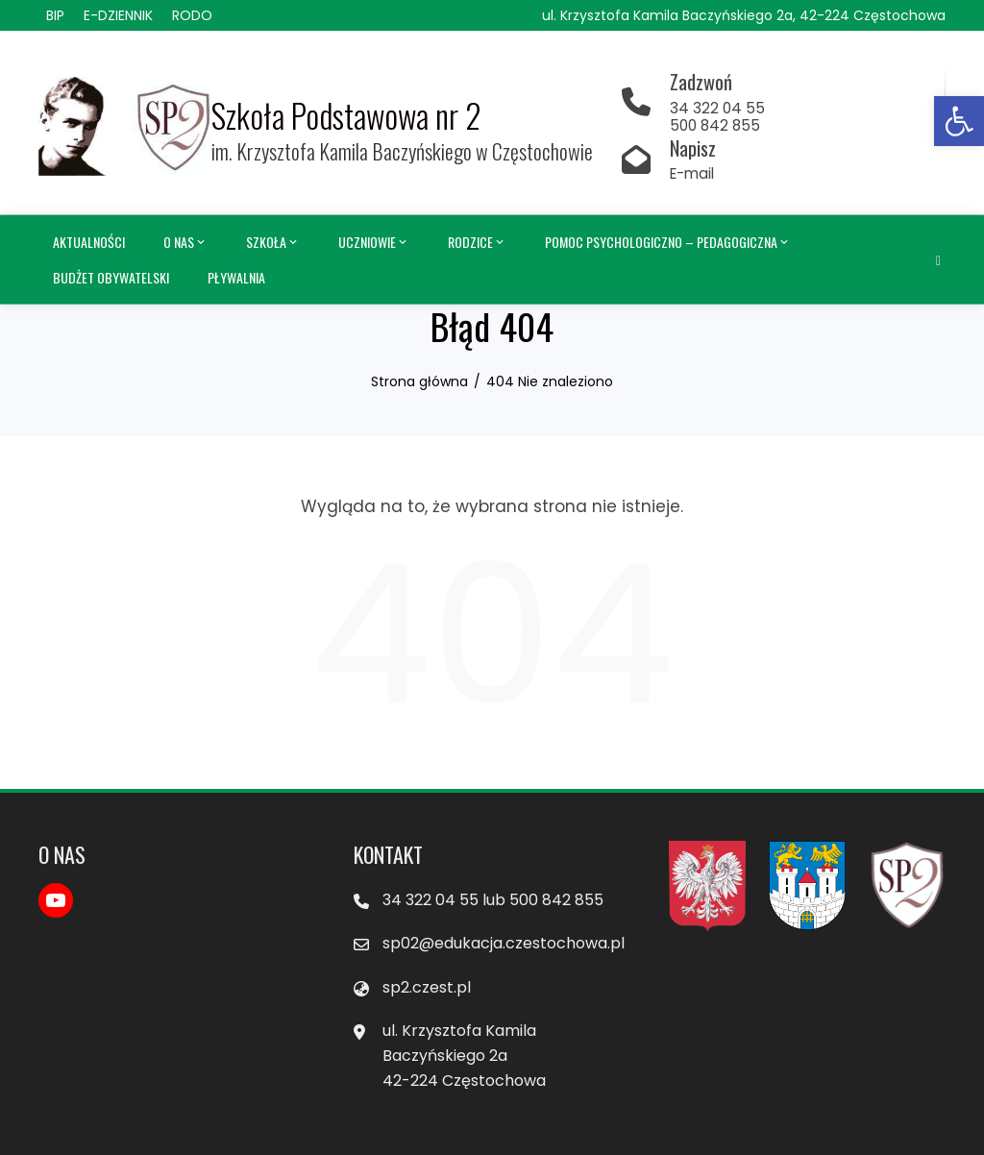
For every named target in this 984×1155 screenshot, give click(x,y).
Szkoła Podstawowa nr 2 (347, 115)
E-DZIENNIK (118, 15)
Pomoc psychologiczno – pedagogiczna (668, 242)
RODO (192, 15)
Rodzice (477, 242)
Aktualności (89, 242)
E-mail (692, 173)
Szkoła (273, 242)
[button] (959, 121)
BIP (55, 15)
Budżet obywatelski (111, 276)
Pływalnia (236, 276)
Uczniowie (373, 242)
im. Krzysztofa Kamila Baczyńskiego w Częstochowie (402, 150)
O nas (185, 242)
